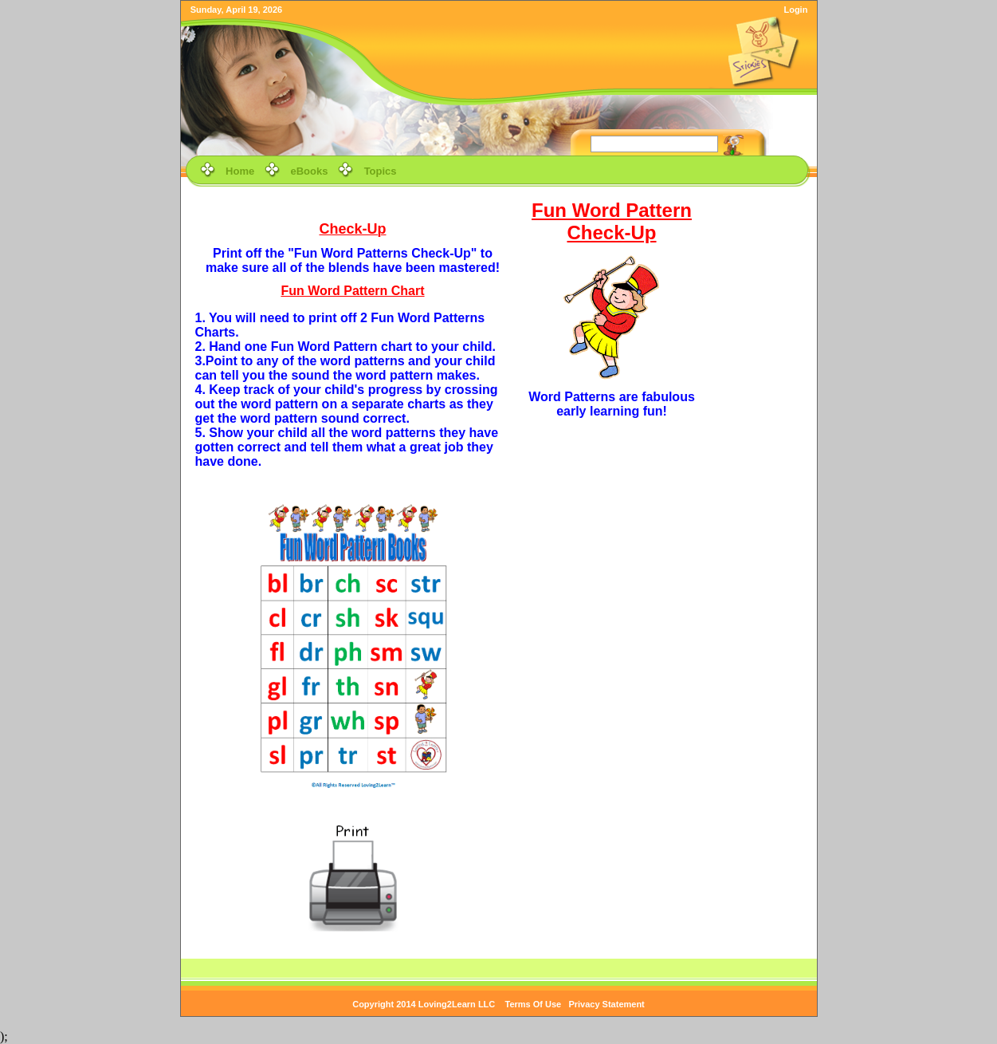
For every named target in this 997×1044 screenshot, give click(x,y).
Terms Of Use (533, 1004)
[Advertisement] (762, 436)
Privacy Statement (606, 1004)
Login (795, 9)
